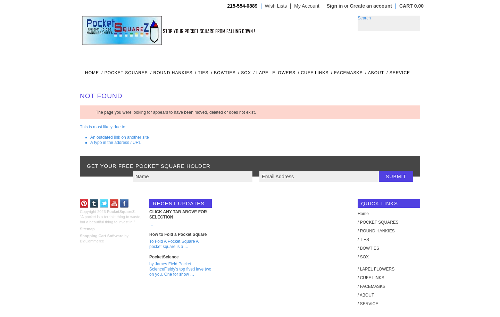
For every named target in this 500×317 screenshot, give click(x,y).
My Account (306, 6)
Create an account (371, 6)
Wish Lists (276, 6)
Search (364, 18)
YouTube (114, 203)
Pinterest (84, 203)
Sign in (335, 6)
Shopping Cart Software (101, 236)
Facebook (124, 203)
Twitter (104, 203)
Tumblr (94, 203)
